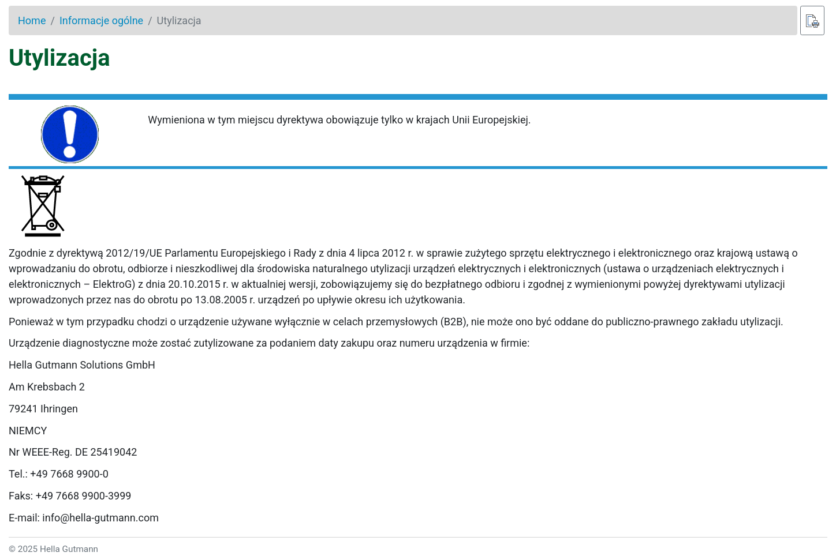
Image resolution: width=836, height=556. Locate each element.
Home (32, 20)
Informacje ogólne (101, 20)
